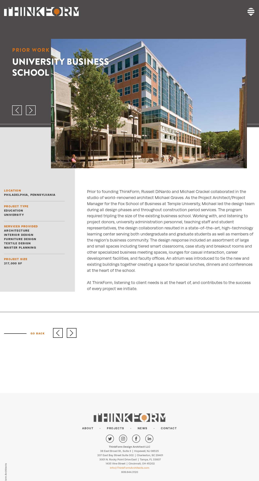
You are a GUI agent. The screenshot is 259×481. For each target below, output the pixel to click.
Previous (58, 333)
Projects (115, 447)
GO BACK (38, 333)
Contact (169, 447)
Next (71, 333)
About (87, 447)
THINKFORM (41, 11)
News (143, 447)
